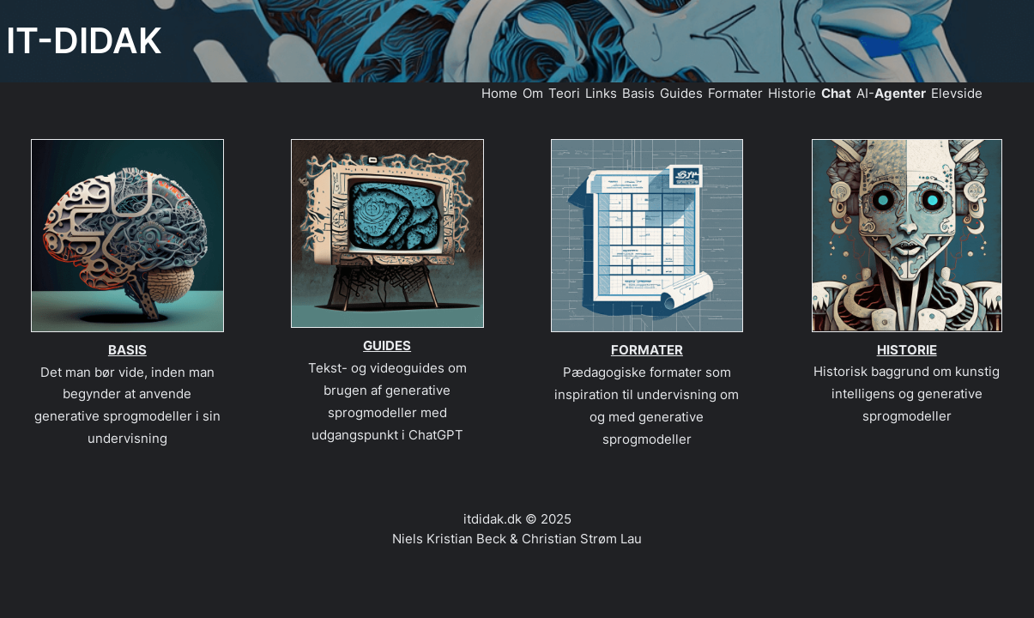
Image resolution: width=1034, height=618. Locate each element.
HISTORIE (907, 350)
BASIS (127, 350)
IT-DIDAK (84, 40)
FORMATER (647, 350)
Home (499, 93)
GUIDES (387, 345)
